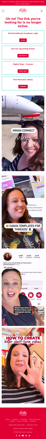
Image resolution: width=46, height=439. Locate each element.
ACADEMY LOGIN (32, 425)
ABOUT (8, 419)
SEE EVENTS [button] (23, 55)
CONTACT (33, 421)
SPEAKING (23, 419)
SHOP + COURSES (22, 421)
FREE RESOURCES (35, 419)
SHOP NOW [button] (23, 71)
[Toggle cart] (41, 11)
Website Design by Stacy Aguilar (23, 428)
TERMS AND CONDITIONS (17, 425)
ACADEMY (15, 419)
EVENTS (12, 421)
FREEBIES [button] (23, 86)
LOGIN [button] (23, 40)
